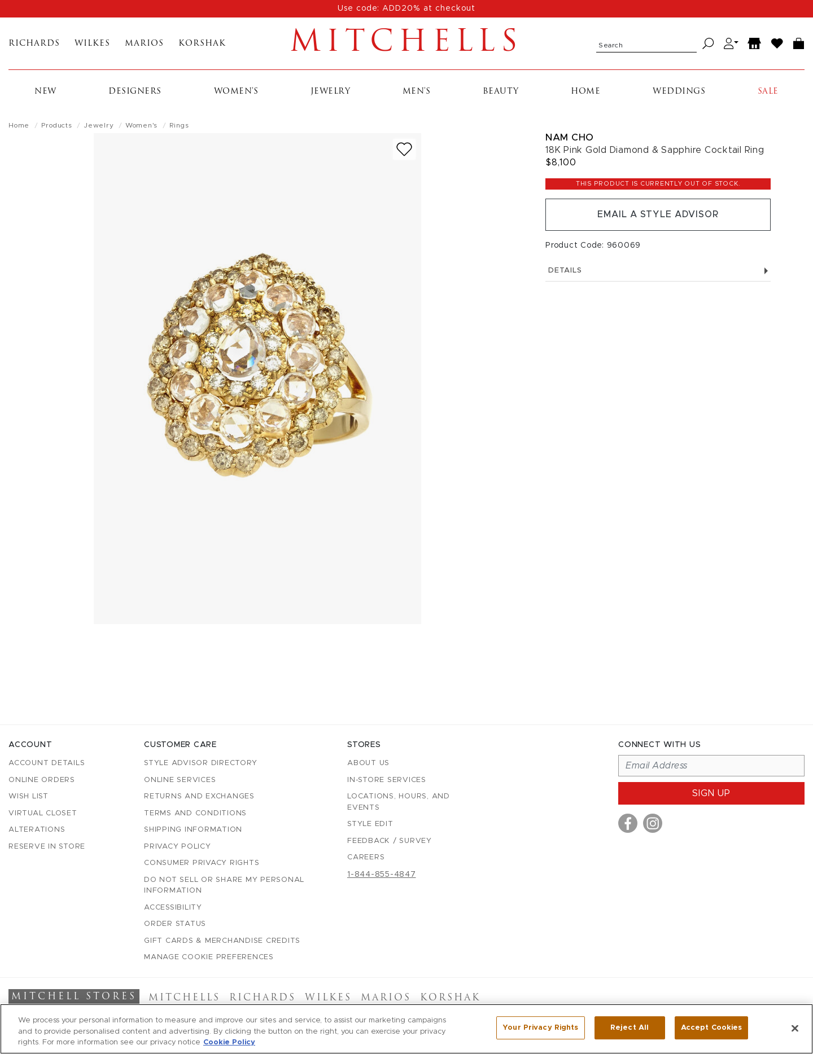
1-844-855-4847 (381, 875)
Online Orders (41, 780)
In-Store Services (386, 780)
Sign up (711, 793)
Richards (34, 44)
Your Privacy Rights (540, 1027)
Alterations (36, 830)
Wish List (28, 797)
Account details (46, 763)
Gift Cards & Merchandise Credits (222, 941)
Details (658, 272)
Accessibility (173, 907)
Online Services (180, 780)
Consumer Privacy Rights (201, 863)
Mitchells (406, 44)
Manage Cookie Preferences (209, 957)
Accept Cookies (711, 1027)
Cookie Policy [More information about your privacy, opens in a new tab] (229, 1042)
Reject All (629, 1027)
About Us (368, 763)
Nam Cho (569, 138)
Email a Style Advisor (658, 216)
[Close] (795, 1028)
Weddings (679, 93)
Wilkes (92, 44)
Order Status (175, 924)
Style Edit (370, 824)
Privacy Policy (177, 846)
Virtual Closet (42, 813)
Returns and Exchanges (199, 797)
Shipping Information (193, 830)
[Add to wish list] (404, 150)
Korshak (202, 44)
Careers (365, 858)
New (45, 93)
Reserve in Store (46, 846)
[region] (406, 1029)
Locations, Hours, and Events (398, 802)
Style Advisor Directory (200, 763)
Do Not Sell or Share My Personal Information (224, 885)
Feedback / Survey (389, 841)
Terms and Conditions (195, 813)
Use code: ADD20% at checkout (406, 8)
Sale (768, 93)
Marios (144, 44)
